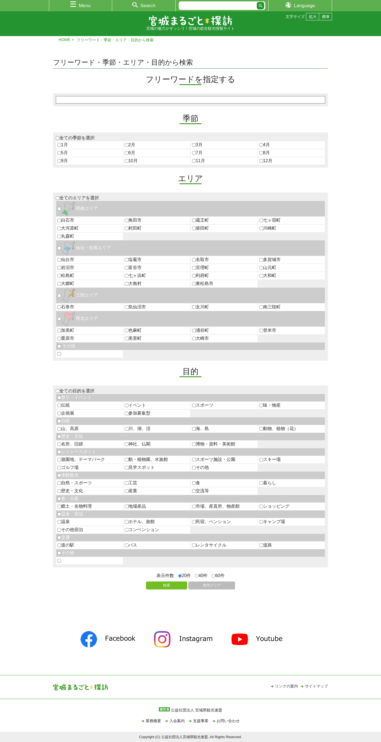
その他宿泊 (70, 529)
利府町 (200, 275)
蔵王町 (200, 220)
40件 (201, 575)
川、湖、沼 (137, 428)
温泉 (63, 521)
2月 (130, 144)
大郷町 (65, 283)
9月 (62, 160)
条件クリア (212, 585)
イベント (135, 405)
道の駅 (65, 545)
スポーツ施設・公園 (213, 459)
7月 (197, 152)
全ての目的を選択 (75, 390)
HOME (64, 39)
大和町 (267, 275)
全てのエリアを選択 (77, 197)
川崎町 (267, 228)
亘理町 (200, 267)
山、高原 (68, 428)
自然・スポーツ (74, 482)
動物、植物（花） (278, 428)
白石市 (65, 220)
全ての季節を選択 (75, 137)
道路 (265, 545)
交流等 (200, 490)
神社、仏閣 (137, 444)
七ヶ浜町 (135, 275)
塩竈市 (133, 259)
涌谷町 (200, 330)
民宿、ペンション (211, 521)
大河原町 (68, 228)
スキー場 (270, 459)
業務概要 (153, 721)
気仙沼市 (135, 307)
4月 (264, 144)
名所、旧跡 (70, 444)
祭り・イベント (74, 397)
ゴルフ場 (68, 467)
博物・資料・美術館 (213, 444)
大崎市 (200, 338)
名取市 (200, 259)
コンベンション (142, 529)
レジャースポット (76, 451)
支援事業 (200, 721)
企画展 (65, 413)
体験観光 (68, 475)
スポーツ (202, 405)
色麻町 (133, 330)
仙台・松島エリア (84, 247)
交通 (63, 537)
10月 (131, 160)
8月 (264, 152)
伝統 (63, 405)
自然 (63, 420)
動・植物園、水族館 (146, 459)
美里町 (133, 338)
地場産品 (135, 506)
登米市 (267, 330)
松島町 (65, 275)
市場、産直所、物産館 (216, 506)
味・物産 (270, 405)
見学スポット (140, 467)
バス (131, 545)
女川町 (200, 307)
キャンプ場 (272, 521)
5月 (62, 152)
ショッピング (274, 506)
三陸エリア (77, 295)
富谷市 (133, 267)
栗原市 (65, 338)
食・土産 (68, 498)
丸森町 (65, 236)
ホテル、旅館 (140, 521)
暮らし (267, 482)
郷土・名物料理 (74, 506)
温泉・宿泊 (70, 514)
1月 (62, 144)
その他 (66, 346)
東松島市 (202, 283)
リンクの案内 (286, 686)
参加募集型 (137, 413)
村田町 (133, 228)
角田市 (133, 220)
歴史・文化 (70, 436)
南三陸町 (270, 307)
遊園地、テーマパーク (81, 459)
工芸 (131, 482)
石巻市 (65, 307)
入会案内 (177, 721)
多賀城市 (270, 259)
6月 (130, 152)
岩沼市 (65, 267)
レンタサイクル (209, 545)
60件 (218, 575)
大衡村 (133, 283)
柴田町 (200, 228)
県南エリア (77, 208)
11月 (198, 160)
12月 (265, 160)
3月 (197, 144)
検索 (166, 585)
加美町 (65, 330)
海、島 (200, 428)
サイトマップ (316, 686)
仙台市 (65, 259)
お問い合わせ (228, 721)
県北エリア (77, 318)
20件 (184, 575)
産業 (131, 490)
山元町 (267, 267)
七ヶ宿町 (270, 220)
